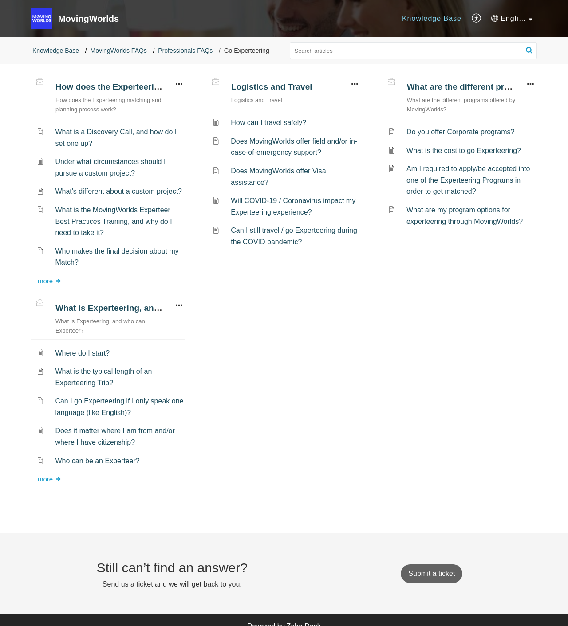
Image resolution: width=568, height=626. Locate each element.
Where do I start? (82, 353)
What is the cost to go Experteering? (463, 150)
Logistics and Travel (271, 86)
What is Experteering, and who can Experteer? (148, 308)
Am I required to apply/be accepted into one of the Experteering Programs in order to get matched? (468, 180)
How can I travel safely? (268, 122)
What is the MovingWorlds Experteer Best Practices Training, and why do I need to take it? (113, 221)
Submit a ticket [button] (431, 573)
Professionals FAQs (185, 50)
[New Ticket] (431, 573)
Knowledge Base (432, 18)
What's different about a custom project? (118, 191)
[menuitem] (432, 18)
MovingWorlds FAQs (119, 50)
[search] (413, 50)
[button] (477, 18)
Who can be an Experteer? (97, 461)
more (50, 281)
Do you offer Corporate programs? (460, 132)
